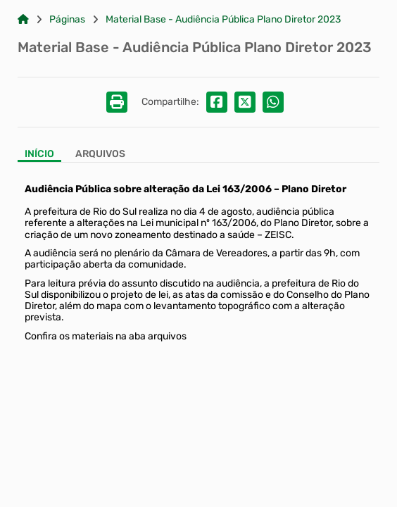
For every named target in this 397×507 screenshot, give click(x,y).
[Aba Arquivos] (100, 155)
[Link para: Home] (23, 19)
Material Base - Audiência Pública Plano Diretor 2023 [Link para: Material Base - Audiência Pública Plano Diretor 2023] (223, 19)
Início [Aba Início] (39, 154)
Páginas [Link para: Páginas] (67, 19)
